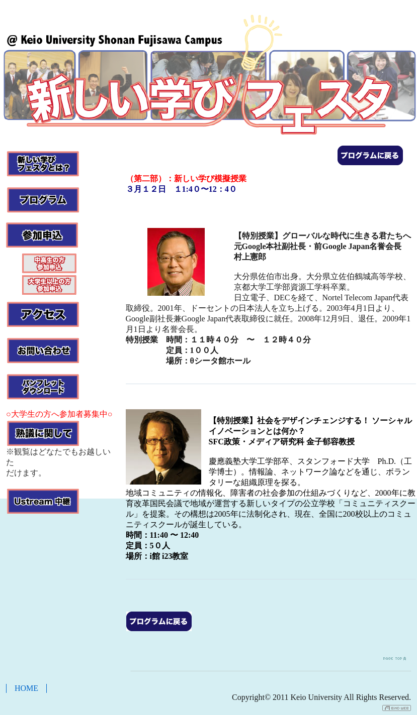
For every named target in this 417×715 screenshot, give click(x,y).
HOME (26, 688)
